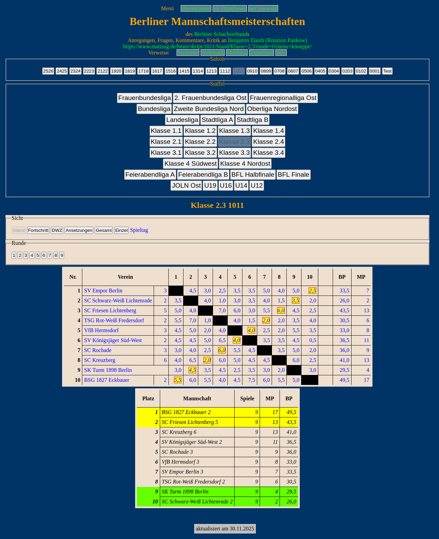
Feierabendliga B (203, 174)
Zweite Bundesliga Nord (209, 108)
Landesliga (182, 119)
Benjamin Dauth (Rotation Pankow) (267, 40)
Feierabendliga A (150, 174)
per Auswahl (263, 8)
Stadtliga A (217, 119)
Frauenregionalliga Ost (283, 97)
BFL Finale (293, 174)
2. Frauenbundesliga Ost (210, 97)
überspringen (196, 8)
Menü (167, 8)
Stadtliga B (253, 119)
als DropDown (230, 8)
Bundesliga (154, 108)
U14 (241, 185)
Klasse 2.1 (166, 141)
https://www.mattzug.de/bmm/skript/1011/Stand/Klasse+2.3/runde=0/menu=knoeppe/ (217, 46)
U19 (210, 185)
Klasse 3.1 (166, 152)
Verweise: (159, 52)
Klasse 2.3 (234, 141)
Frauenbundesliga (144, 97)
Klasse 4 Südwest (190, 163)
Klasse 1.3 (234, 130)
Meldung (237, 52)
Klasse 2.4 (268, 141)
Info (281, 52)
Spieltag (139, 230)
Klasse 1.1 (166, 130)
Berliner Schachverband (220, 34)
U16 (226, 185)
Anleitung (213, 52)
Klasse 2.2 (200, 141)
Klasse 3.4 (268, 152)
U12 (257, 185)
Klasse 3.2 (200, 152)
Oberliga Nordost (272, 108)
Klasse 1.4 (268, 130)
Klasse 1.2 (200, 130)
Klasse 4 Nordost (245, 163)
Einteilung (261, 52)
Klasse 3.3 (234, 152)
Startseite (188, 52)
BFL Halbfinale (253, 174)
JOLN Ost (186, 185)
